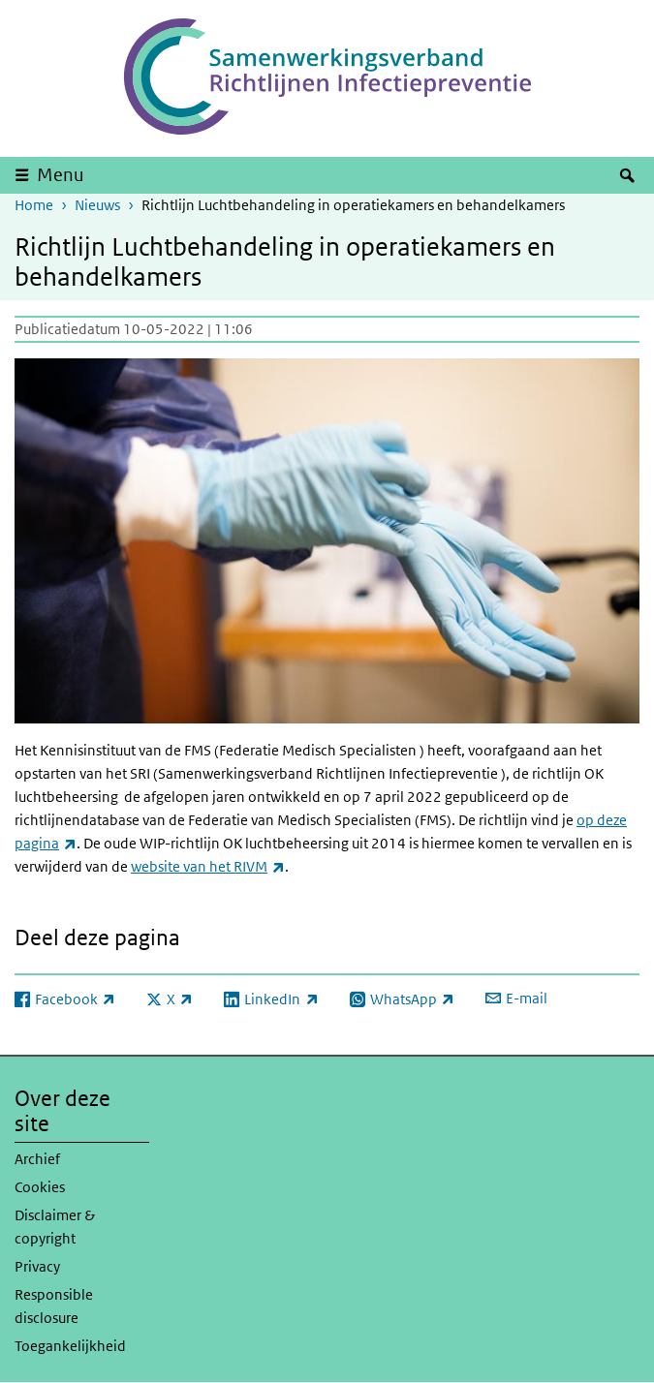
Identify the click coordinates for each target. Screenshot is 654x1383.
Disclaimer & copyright (55, 1226)
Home (34, 205)
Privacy (37, 1266)
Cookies (40, 1187)
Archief (37, 1159)
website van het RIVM (208, 866)
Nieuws (97, 205)
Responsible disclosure (54, 1306)
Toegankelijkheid (70, 1346)
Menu (60, 175)
